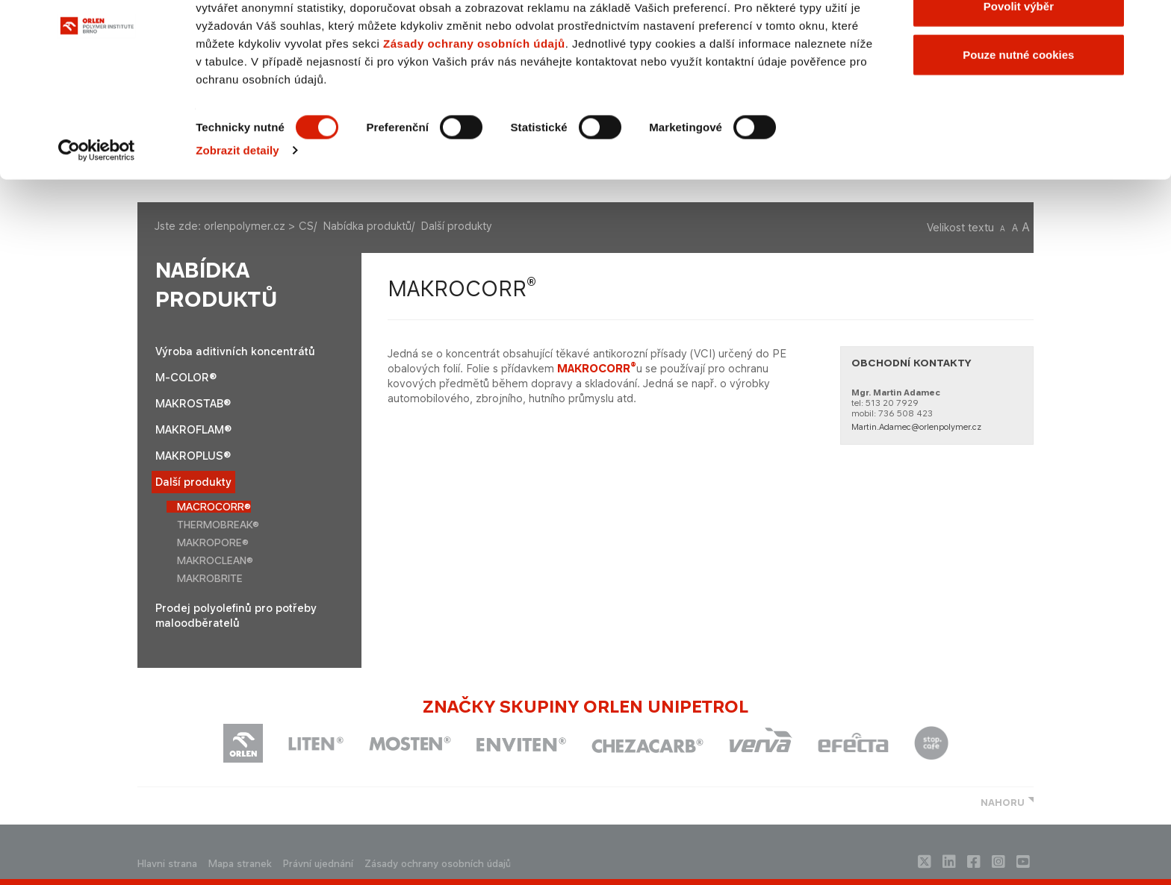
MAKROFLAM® (193, 429)
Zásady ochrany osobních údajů (474, 125)
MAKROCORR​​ (596, 368)
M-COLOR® (186, 377)
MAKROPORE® (213, 542)
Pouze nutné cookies (1018, 137)
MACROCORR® (214, 507)
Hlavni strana (167, 863)
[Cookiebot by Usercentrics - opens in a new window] (96, 233)
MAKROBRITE (210, 578)
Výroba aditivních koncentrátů (235, 351)
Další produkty (193, 481)
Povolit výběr (1019, 88)
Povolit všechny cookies (1019, 39)
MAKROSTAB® (193, 403)
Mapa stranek (240, 863)
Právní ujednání (318, 863)
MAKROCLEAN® (215, 560)
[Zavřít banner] (1148, 23)
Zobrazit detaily (237, 232)
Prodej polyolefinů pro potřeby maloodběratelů (236, 615)
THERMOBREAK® (218, 525)
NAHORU (1003, 802)
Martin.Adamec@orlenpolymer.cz (916, 427)
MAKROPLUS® (193, 455)
